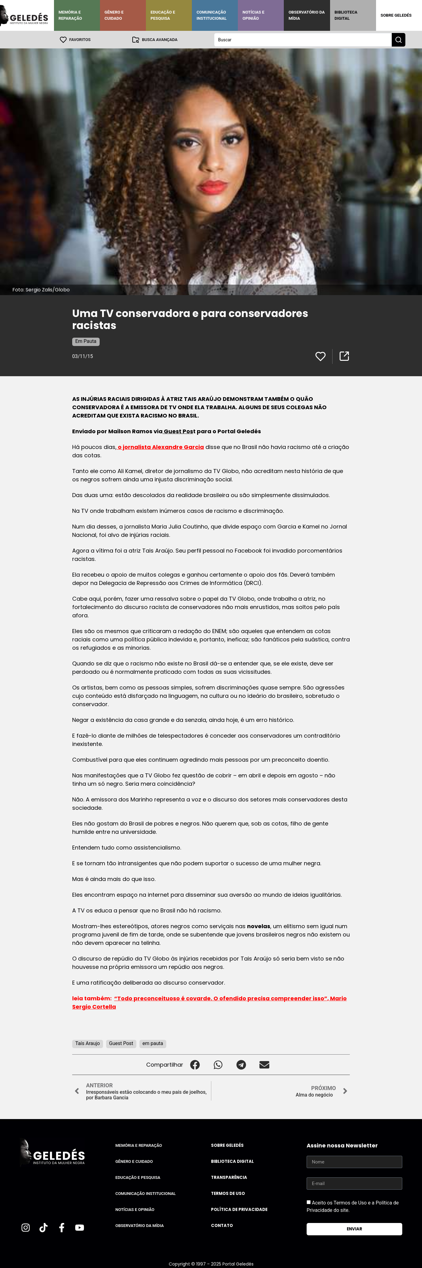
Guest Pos (178, 431)
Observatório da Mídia (306, 15)
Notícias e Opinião (253, 15)
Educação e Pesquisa (163, 15)
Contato (222, 1225)
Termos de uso (228, 1193)
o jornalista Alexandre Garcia (160, 447)
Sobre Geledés (396, 15)
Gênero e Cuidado (114, 15)
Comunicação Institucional (212, 15)
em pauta (153, 1043)
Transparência (229, 1177)
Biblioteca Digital (346, 15)
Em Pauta (86, 341)
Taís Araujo (87, 1043)
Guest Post (121, 1043)
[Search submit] (398, 39)
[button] (194, 1064)
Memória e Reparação (70, 15)
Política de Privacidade (239, 1209)
